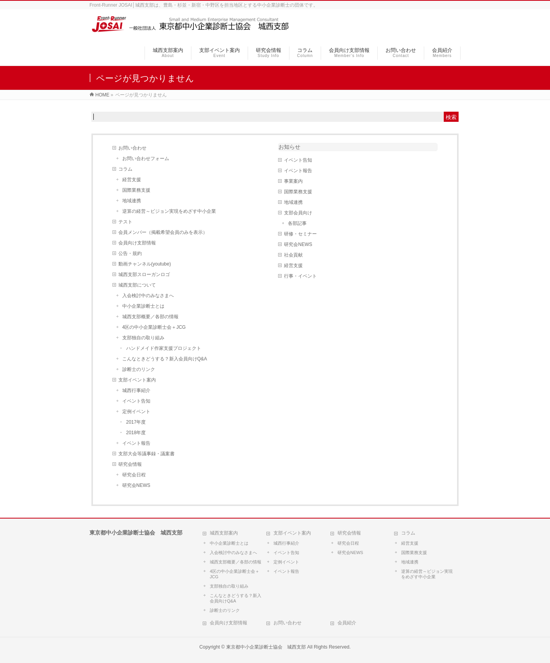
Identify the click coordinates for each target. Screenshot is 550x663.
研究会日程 (134, 475)
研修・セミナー (300, 234)
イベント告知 (136, 401)
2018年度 (136, 432)
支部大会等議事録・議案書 (146, 453)
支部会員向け (298, 213)
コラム (125, 169)
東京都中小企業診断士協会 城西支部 (266, 647)
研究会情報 (130, 464)
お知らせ (289, 147)
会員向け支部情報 (137, 243)
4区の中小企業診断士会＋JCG (154, 327)
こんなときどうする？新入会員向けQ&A (164, 359)
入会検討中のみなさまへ (148, 295)
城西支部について (137, 285)
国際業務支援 (136, 190)
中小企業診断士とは (143, 306)
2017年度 (136, 422)
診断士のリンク (138, 369)
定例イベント (136, 411)
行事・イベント (300, 276)
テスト (125, 222)
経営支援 (131, 179)
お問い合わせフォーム (145, 158)
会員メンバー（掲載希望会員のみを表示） (162, 232)
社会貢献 (293, 255)
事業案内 (293, 181)
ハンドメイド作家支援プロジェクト (163, 348)
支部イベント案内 (137, 380)
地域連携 (131, 200)
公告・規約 (130, 253)
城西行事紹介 (136, 390)
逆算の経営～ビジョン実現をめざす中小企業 (169, 211)
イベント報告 (136, 443)
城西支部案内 (224, 533)
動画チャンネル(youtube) (144, 264)
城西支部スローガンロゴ (144, 274)
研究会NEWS (136, 485)
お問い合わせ (132, 148)
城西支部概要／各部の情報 (150, 316)
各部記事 (297, 223)
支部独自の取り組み (143, 337)
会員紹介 (347, 623)
